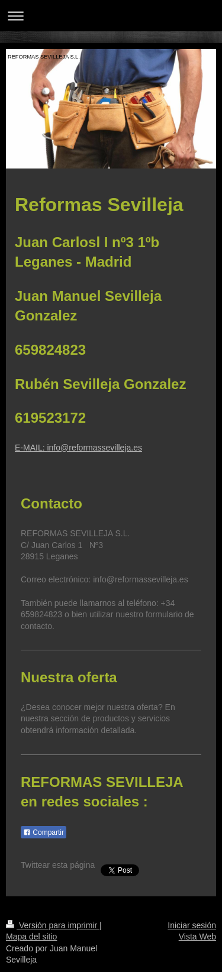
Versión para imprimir (52, 925)
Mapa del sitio (31, 936)
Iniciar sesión (192, 925)
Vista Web (197, 936)
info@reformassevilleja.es (94, 447)
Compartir (43, 832)
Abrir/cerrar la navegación (111, 15)
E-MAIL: (31, 447)
